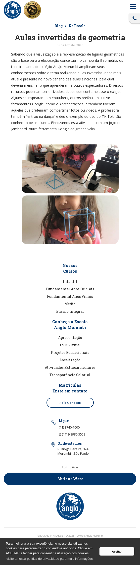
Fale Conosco (70, 403)
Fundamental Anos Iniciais (70, 289)
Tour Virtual (70, 345)
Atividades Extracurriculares (70, 367)
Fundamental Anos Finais (70, 296)
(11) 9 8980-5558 (72, 434)
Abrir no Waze (70, 478)
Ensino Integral (70, 311)
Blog (58, 25)
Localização (70, 360)
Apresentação (70, 337)
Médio (70, 304)
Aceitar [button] (117, 551)
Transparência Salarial (70, 375)
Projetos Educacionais (70, 352)
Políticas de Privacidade (50, 535)
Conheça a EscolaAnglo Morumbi (70, 324)
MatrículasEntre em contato (70, 387)
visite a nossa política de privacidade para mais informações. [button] (49, 559)
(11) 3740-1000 (69, 427)
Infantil (70, 281)
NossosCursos (70, 268)
